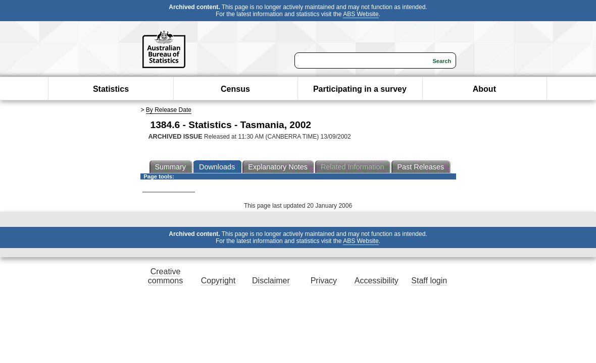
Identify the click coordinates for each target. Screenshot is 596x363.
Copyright (218, 280)
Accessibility (377, 280)
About (484, 89)
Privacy (324, 280)
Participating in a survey (360, 89)
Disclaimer (271, 280)
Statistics (111, 89)
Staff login (429, 280)
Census (235, 89)
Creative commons (165, 276)
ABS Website (360, 14)
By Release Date (168, 109)
